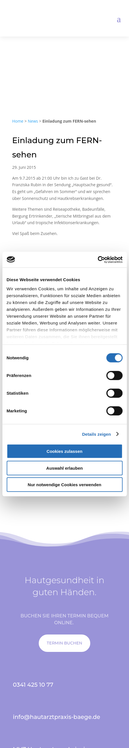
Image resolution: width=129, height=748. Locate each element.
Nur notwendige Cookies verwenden (64, 484)
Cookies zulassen (65, 451)
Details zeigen (96, 433)
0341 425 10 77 (33, 684)
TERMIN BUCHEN (64, 643)
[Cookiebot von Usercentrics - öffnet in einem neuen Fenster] (97, 259)
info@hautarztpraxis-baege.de (56, 716)
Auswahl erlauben (64, 467)
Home (18, 121)
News (33, 121)
